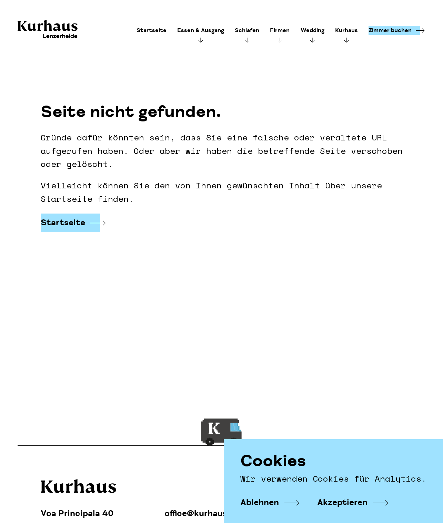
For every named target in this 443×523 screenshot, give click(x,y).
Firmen (280, 30)
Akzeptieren (342, 502)
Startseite (152, 30)
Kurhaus (48, 30)
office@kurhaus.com (206, 514)
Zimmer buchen (390, 30)
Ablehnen (259, 502)
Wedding (312, 30)
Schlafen (247, 30)
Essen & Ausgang (200, 30)
